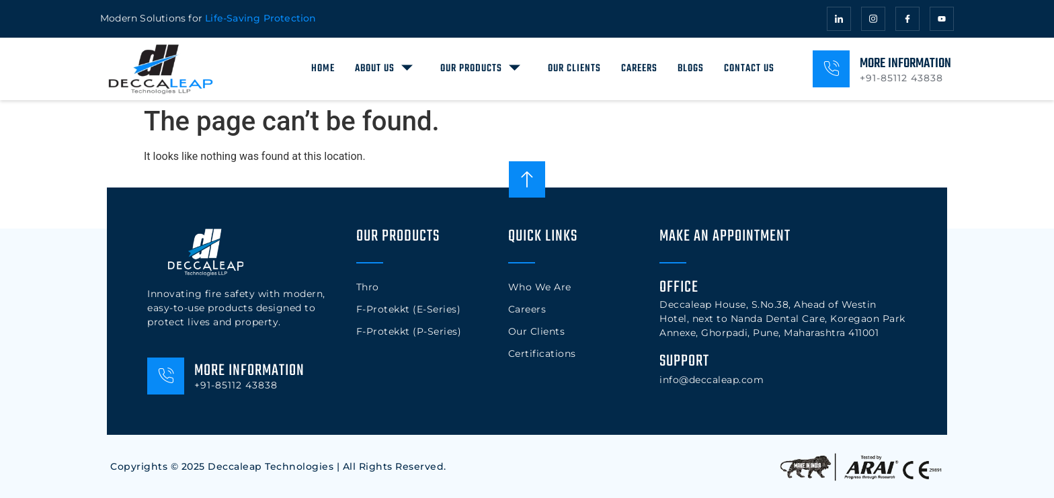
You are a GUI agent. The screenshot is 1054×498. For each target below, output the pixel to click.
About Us (386, 67)
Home (323, 68)
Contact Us (749, 68)
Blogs (691, 68)
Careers (639, 68)
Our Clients (574, 68)
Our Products (482, 67)
